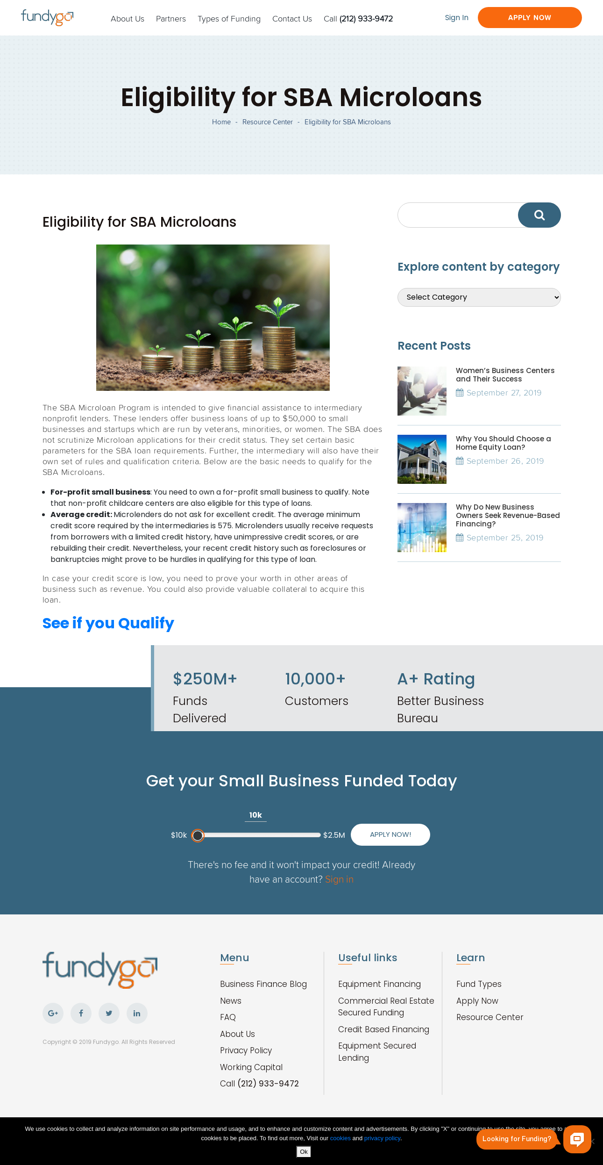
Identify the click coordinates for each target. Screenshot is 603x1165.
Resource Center (267, 122)
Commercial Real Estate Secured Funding (386, 1007)
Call (358, 18)
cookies (341, 1138)
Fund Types (479, 984)
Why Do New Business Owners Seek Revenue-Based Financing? (508, 515)
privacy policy (382, 1138)
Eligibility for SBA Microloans (348, 122)
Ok (304, 1151)
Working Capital (251, 1067)
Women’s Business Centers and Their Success (505, 375)
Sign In (456, 17)
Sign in (339, 878)
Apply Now (530, 17)
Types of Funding (229, 18)
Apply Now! (390, 834)
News (230, 1001)
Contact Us (292, 18)
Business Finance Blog (263, 984)
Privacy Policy (246, 1050)
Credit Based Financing (383, 1029)
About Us (127, 18)
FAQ (228, 1017)
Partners (171, 18)
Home (221, 122)
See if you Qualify (108, 622)
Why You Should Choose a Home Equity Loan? (503, 443)
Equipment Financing (379, 984)
